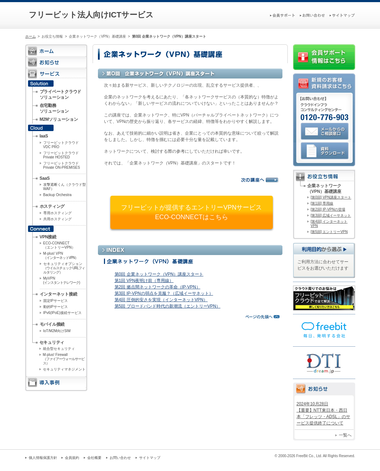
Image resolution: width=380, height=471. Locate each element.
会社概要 (94, 458)
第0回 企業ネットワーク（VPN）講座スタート (159, 274)
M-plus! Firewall (63, 359)
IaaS (44, 136)
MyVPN (61, 280)
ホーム (30, 36)
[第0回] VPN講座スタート (331, 197)
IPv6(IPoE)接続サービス (62, 313)
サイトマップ (149, 458)
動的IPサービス (55, 307)
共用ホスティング (57, 219)
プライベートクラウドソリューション (61, 94)
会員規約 (72, 458)
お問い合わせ (120, 458)
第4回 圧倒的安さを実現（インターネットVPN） (161, 299)
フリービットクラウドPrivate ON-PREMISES (61, 165)
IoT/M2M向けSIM (57, 331)
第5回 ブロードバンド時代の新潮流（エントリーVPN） (168, 306)
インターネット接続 (58, 294)
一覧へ (345, 435)
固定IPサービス (55, 301)
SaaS (45, 178)
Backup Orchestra (57, 195)
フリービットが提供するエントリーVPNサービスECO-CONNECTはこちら (191, 212)
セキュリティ (52, 342)
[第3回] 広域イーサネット (331, 215)
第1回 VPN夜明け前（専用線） (144, 280)
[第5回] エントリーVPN (329, 232)
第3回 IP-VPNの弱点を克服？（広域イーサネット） (164, 293)
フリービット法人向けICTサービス (91, 14)
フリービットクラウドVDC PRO (61, 145)
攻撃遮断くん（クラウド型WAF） (64, 187)
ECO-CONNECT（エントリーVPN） (59, 245)
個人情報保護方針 (43, 458)
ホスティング (52, 206)
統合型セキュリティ (59, 349)
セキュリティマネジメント (64, 369)
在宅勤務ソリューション (54, 108)
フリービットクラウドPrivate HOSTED (61, 155)
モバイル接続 (52, 324)
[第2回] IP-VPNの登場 (328, 209)
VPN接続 (48, 236)
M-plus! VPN (60, 255)
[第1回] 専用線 (322, 203)
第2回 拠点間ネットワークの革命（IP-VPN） (157, 287)
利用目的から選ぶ (324, 248)
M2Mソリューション (59, 119)
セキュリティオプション (64, 268)
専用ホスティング (57, 213)
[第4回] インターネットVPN (329, 224)
